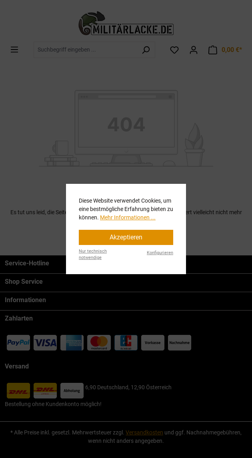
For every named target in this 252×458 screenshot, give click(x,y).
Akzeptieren (126, 237)
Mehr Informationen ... (128, 217)
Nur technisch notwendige (93, 255)
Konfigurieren (160, 252)
